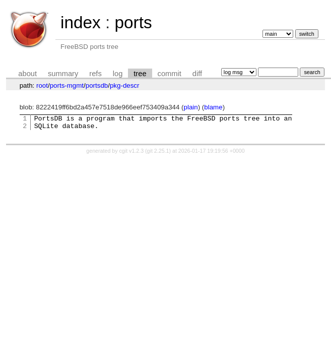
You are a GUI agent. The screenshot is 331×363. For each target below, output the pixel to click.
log (118, 74)
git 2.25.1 (158, 154)
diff (197, 74)
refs (95, 74)
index (80, 22)
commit (169, 74)
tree (140, 74)
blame (213, 107)
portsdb (97, 85)
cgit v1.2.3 (131, 154)
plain (191, 107)
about (27, 74)
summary (63, 74)
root (42, 85)
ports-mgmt (67, 85)
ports (133, 22)
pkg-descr (125, 85)
